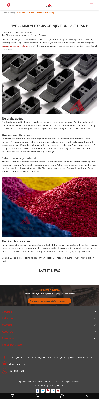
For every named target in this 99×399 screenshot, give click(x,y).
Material (7, 325)
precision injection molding (15, 46)
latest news (49, 270)
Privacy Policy (56, 385)
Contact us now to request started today (47, 301)
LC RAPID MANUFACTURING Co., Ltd (45, 381)
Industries (8, 318)
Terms (37, 385)
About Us (7, 331)
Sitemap (45, 385)
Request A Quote (49, 290)
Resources (8, 338)
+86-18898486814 (13, 371)
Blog (13, 12)
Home (6, 12)
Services (7, 312)
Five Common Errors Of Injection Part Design (36, 12)
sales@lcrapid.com (13, 364)
